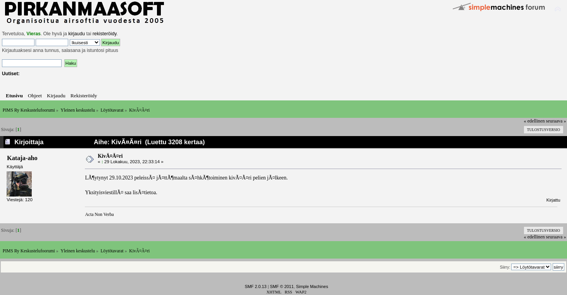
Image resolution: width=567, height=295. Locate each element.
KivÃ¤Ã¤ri (110, 156)
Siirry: (505, 267)
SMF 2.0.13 (255, 286)
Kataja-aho (22, 158)
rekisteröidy (105, 33)
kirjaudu (76, 33)
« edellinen (534, 121)
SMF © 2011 (282, 286)
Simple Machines (312, 286)
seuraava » (556, 121)
